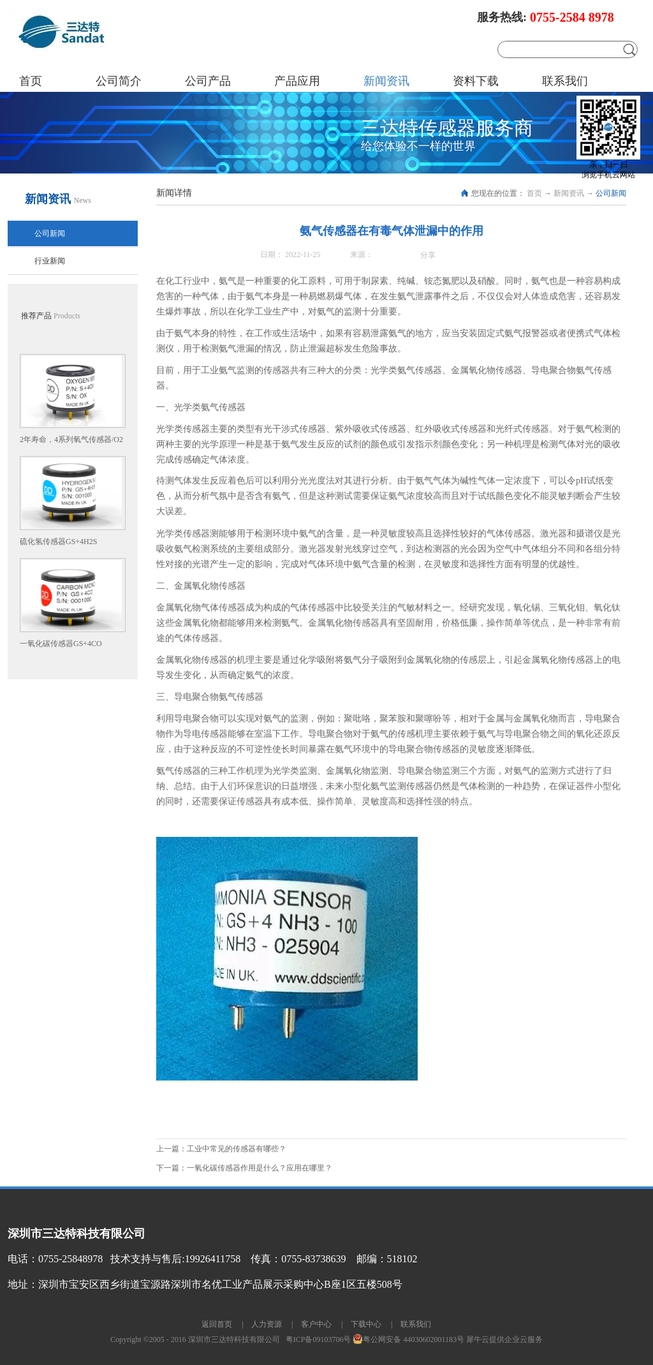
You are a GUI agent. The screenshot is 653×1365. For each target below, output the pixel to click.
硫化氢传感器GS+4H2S (58, 541)
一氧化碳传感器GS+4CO (61, 643)
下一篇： (244, 1167)
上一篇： (221, 1148)
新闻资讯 (569, 193)
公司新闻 (611, 193)
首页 (30, 81)
